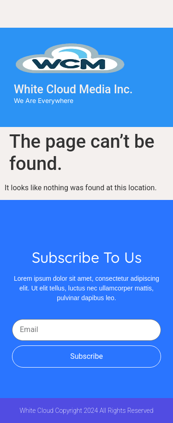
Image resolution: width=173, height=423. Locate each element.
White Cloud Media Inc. (73, 89)
